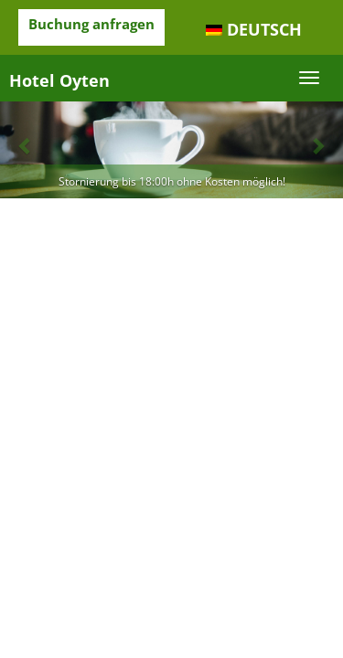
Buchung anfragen (91, 24)
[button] (25, 144)
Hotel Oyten (59, 80)
